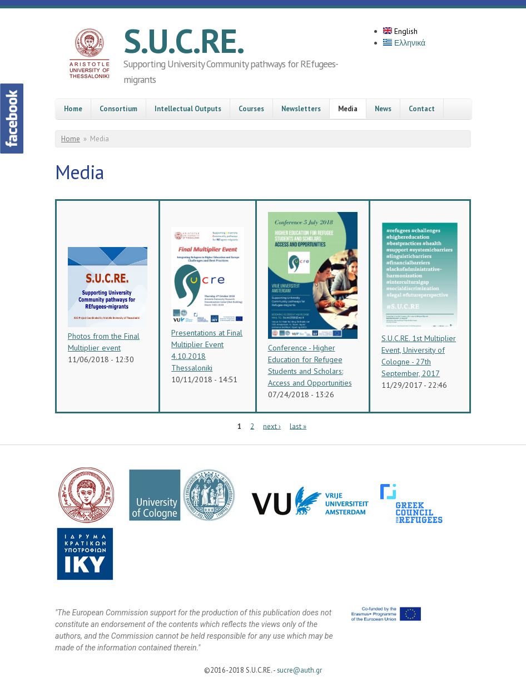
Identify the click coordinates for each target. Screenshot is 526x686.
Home (73, 108)
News (383, 108)
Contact (422, 108)
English (400, 31)
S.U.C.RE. (183, 40)
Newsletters (301, 108)
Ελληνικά (404, 43)
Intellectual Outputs (188, 108)
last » (298, 426)
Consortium (118, 108)
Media (348, 108)
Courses (251, 108)
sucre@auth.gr (299, 669)
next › (272, 426)
